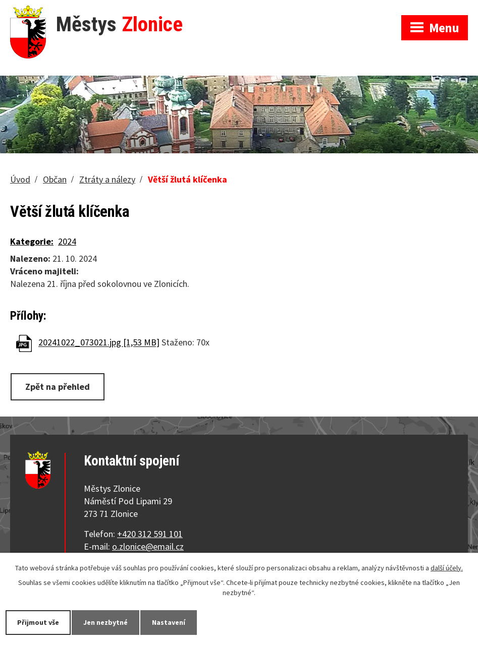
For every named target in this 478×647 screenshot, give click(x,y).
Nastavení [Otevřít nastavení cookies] (168, 622)
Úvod (20, 179)
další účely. (447, 567)
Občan (55, 179)
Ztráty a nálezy (107, 179)
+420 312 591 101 (150, 534)
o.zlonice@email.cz (148, 546)
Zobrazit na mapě (345, 10)
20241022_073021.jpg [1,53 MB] (99, 342)
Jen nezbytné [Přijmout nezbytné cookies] (105, 622)
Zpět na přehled (57, 386)
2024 (67, 241)
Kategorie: (32, 241)
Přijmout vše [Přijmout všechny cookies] (38, 622)
